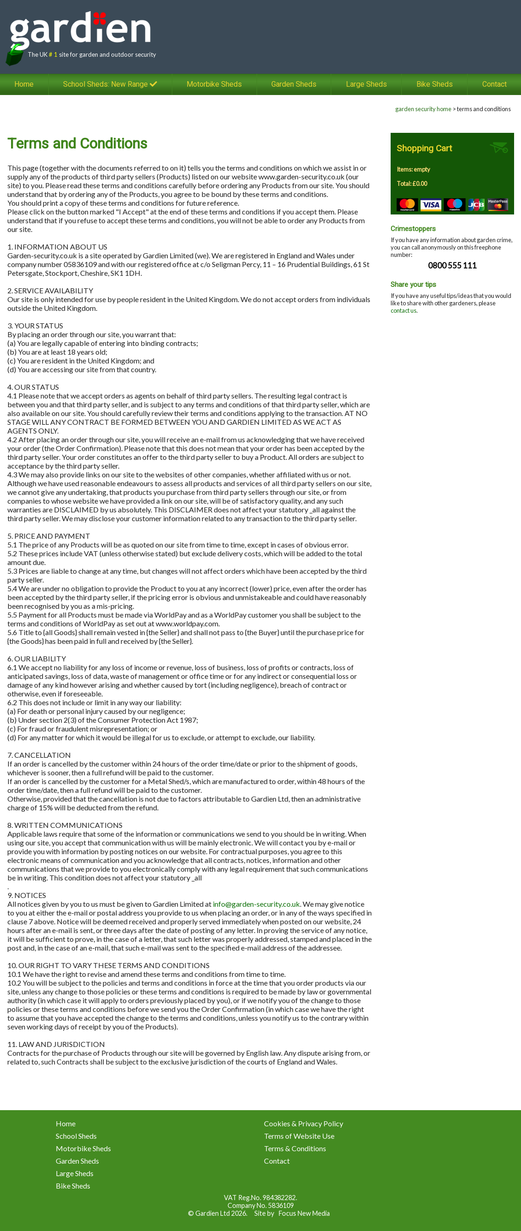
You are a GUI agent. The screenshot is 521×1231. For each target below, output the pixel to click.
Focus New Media (304, 1213)
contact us (403, 310)
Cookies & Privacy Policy (303, 1123)
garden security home (423, 109)
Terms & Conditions (295, 1148)
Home (24, 84)
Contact (277, 1160)
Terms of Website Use (299, 1135)
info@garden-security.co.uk (256, 903)
